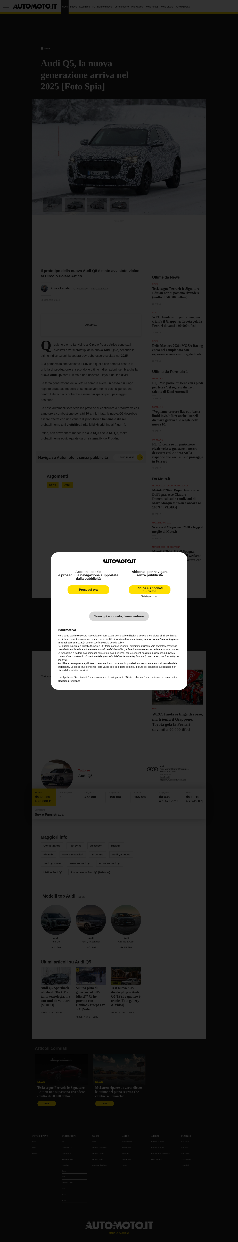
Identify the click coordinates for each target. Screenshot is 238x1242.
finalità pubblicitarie (152, 653)
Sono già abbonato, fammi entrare (119, 616)
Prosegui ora (88, 589)
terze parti (110, 646)
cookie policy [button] (117, 642)
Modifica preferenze (69, 681)
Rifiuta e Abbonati (150, 589)
